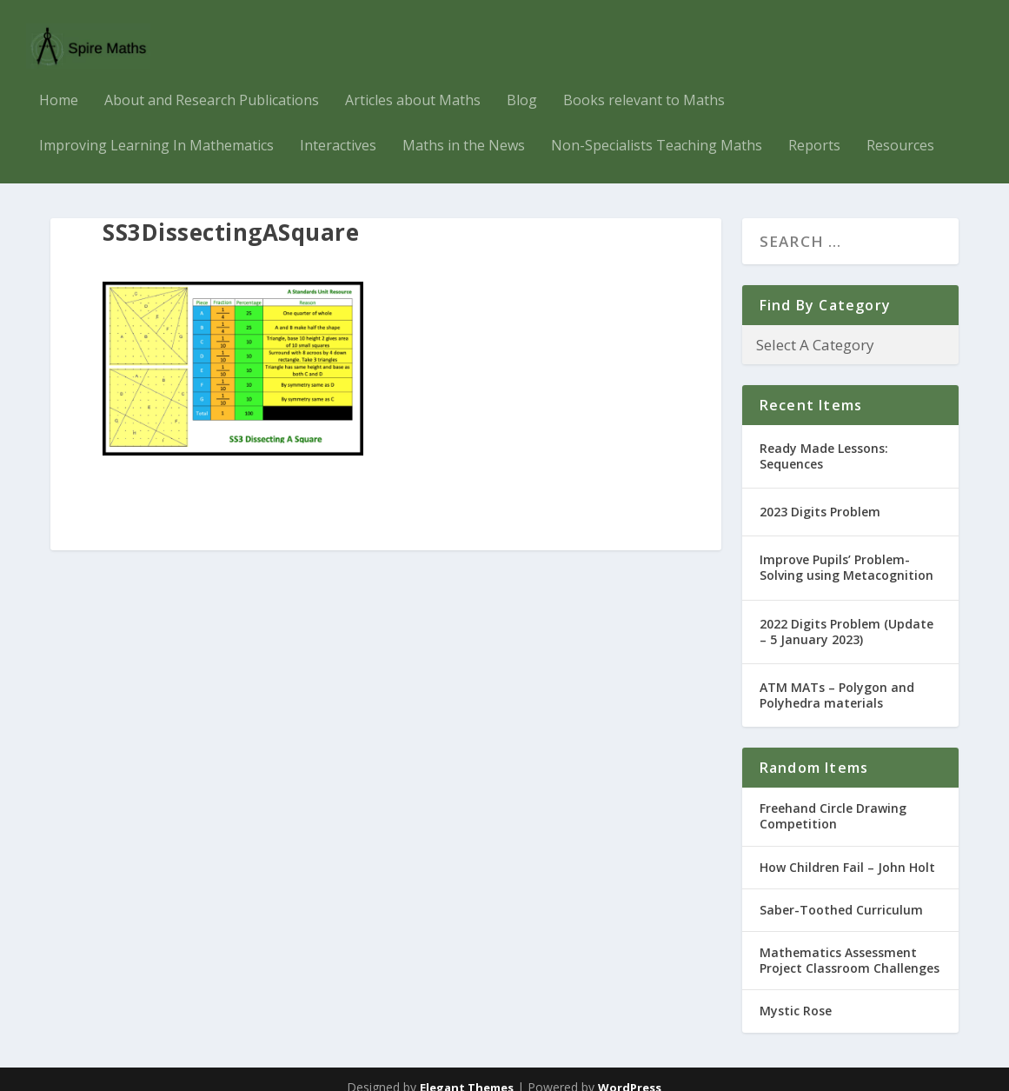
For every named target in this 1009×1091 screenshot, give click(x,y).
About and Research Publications (211, 85)
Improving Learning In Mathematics (156, 130)
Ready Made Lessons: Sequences (824, 439)
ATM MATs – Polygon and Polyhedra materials (837, 678)
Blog (522, 85)
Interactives (338, 130)
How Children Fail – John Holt (847, 850)
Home (58, 85)
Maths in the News (463, 130)
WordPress (629, 1071)
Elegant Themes (467, 1071)
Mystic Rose (796, 995)
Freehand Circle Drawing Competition (833, 800)
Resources (900, 130)
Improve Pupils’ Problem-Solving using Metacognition (846, 552)
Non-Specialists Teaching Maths (656, 130)
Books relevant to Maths (644, 85)
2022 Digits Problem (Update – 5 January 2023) (846, 615)
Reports (814, 130)
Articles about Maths (413, 85)
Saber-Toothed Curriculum (841, 893)
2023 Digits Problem (820, 495)
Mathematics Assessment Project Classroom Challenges (849, 944)
